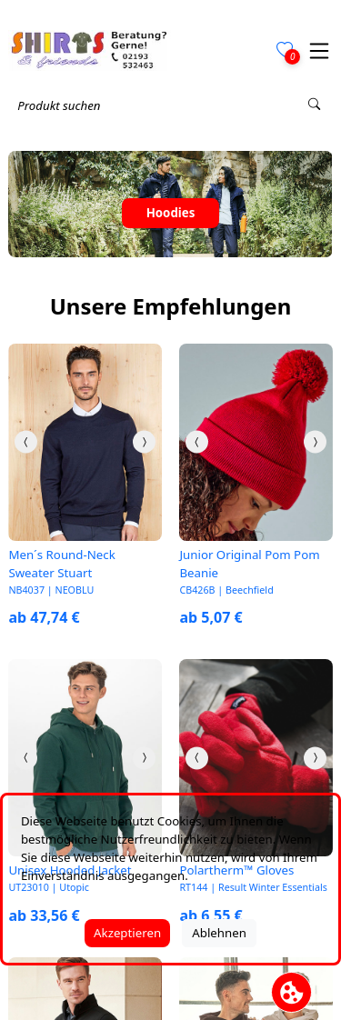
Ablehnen (219, 933)
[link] (84, 442)
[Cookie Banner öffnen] (291, 992)
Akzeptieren (127, 933)
